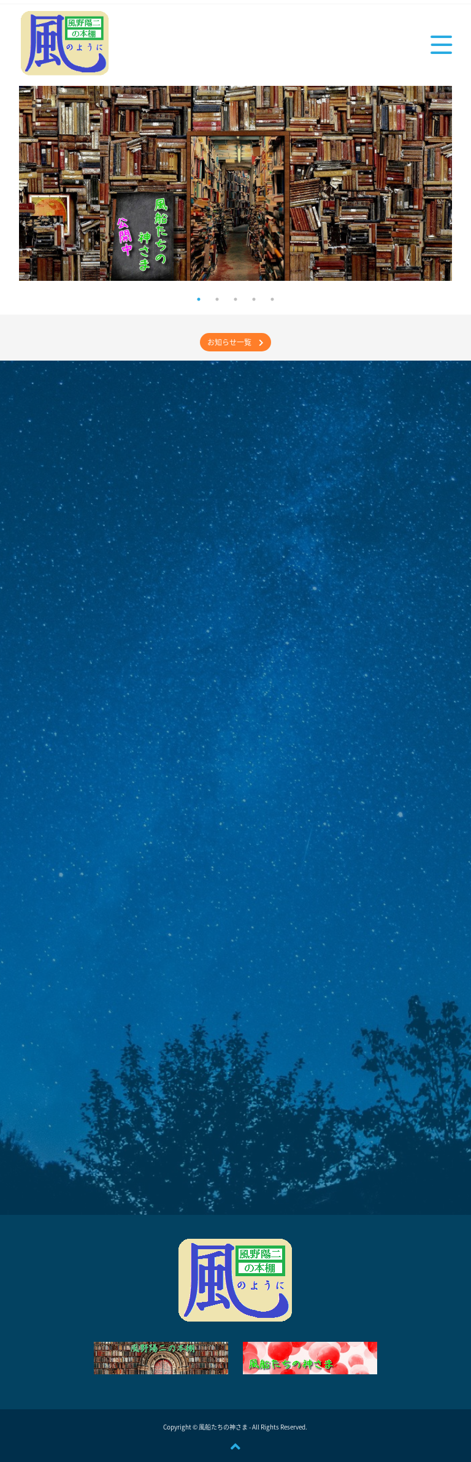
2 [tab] (217, 299)
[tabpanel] (236, 183)
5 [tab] (272, 299)
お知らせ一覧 (235, 342)
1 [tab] (199, 299)
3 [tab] (235, 299)
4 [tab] (254, 299)
